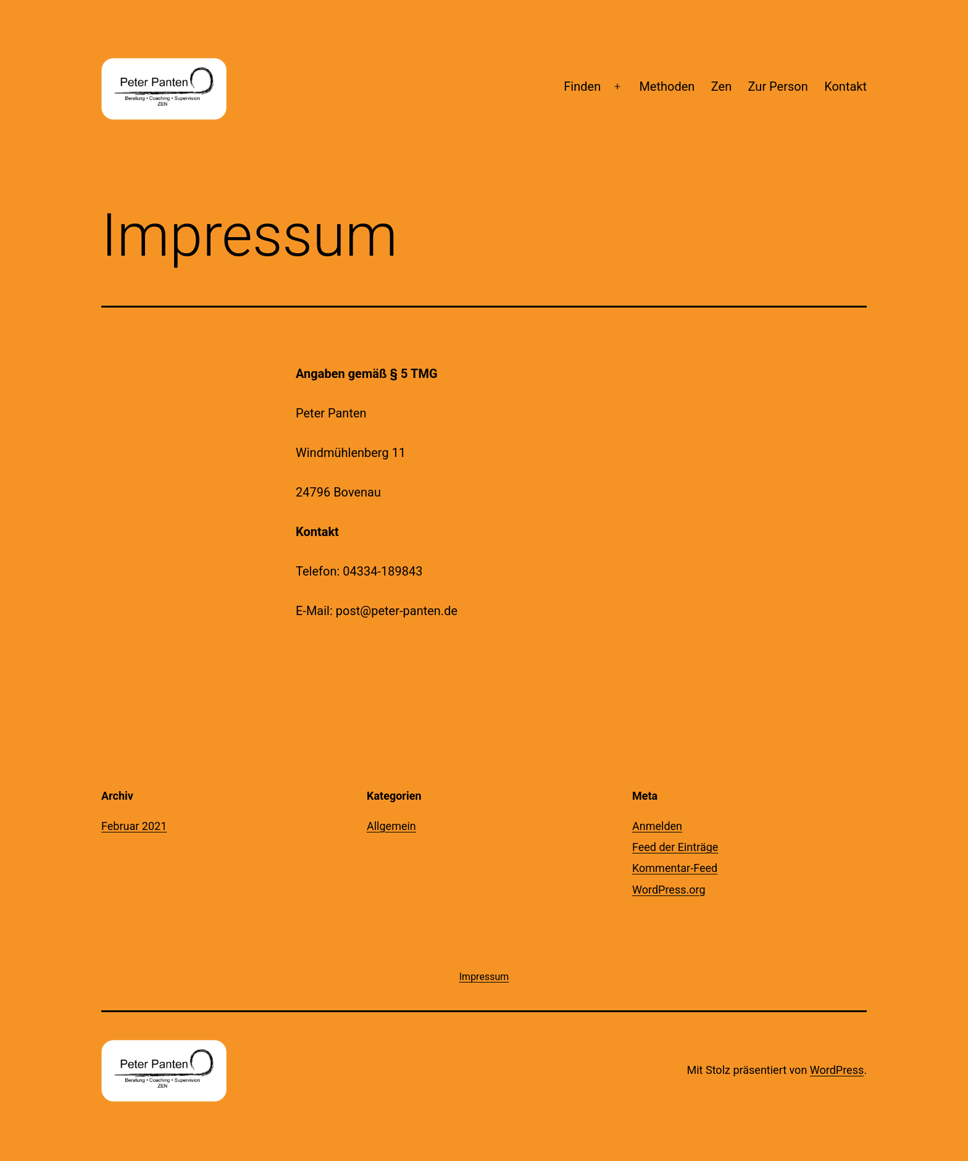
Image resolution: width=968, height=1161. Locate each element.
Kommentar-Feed (674, 867)
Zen (721, 86)
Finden (582, 86)
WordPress (837, 1069)
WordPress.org (669, 889)
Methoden (667, 86)
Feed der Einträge (675, 846)
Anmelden (657, 825)
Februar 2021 (134, 825)
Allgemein (391, 825)
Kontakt (845, 86)
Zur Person (778, 86)
